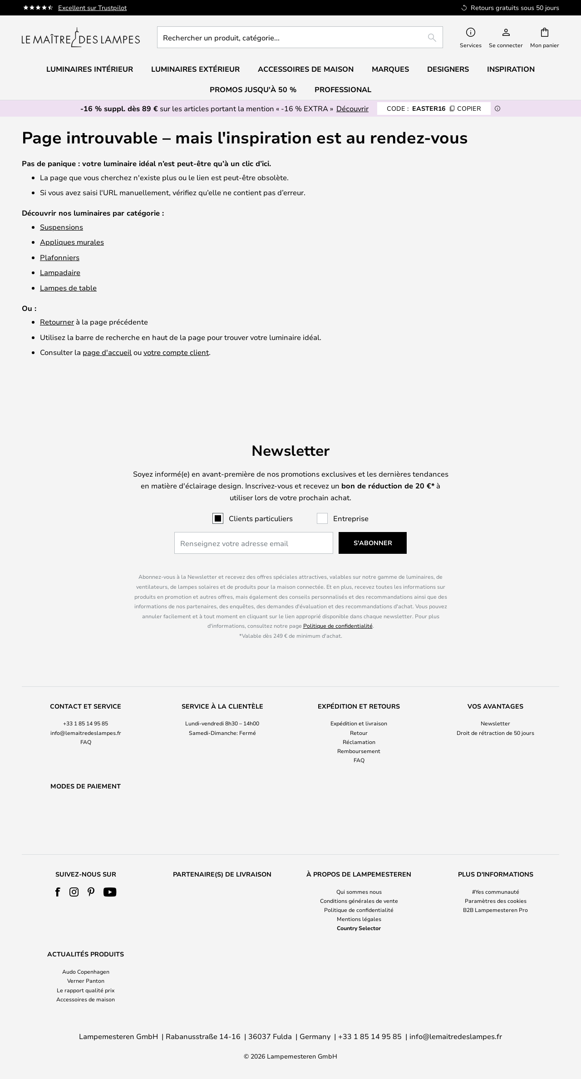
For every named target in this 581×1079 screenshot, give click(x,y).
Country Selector (359, 927)
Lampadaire (60, 272)
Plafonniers (59, 257)
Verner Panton (85, 980)
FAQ (85, 718)
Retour (359, 709)
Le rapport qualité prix (85, 990)
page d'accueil (107, 352)
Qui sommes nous (359, 891)
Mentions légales (359, 918)
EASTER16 (434, 108)
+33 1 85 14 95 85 (85, 700)
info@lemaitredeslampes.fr (85, 709)
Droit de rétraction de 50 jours (495, 709)
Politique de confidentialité (338, 602)
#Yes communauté (495, 891)
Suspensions (61, 227)
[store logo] (81, 37)
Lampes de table (68, 287)
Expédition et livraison (358, 700)
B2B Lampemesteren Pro (495, 909)
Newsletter (495, 700)
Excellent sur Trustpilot (92, 7)
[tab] (85, 710)
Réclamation (359, 718)
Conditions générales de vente (359, 900)
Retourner (57, 321)
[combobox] (300, 37)
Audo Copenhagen (85, 971)
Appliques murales (72, 241)
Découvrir (352, 108)
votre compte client (176, 352)
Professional (343, 89)
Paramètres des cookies (496, 900)
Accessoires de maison (85, 999)
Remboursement (358, 727)
